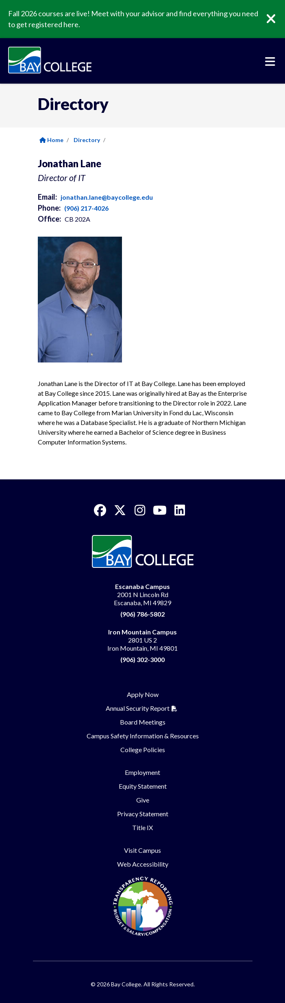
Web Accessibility (142, 864)
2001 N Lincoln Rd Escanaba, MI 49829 (142, 594)
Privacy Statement (142, 813)
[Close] (277, 19)
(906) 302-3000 (142, 659)
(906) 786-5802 (142, 614)
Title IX (142, 827)
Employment (142, 772)
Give (142, 800)
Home (51, 139)
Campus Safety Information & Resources (143, 736)
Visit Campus (142, 850)
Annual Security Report (138, 708)
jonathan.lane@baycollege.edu (107, 197)
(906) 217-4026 (86, 208)
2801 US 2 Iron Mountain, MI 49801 (142, 640)
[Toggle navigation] (270, 62)
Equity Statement (143, 786)
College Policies (142, 749)
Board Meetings (142, 722)
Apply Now (143, 694)
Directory (87, 139)
